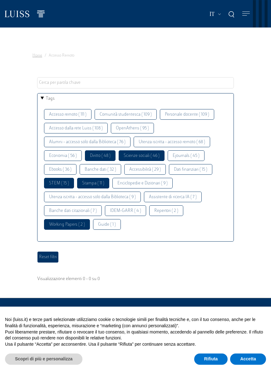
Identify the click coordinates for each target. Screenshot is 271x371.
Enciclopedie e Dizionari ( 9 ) (142, 183)
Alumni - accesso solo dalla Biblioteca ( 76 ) (87, 142)
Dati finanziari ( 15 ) (190, 169)
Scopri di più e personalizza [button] (43, 358)
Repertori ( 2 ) (166, 210)
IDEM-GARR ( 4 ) (125, 210)
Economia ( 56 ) (63, 155)
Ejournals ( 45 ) (186, 155)
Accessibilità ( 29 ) (145, 169)
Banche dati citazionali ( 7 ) (73, 210)
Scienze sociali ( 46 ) (142, 155)
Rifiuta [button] (211, 358)
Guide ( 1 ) (107, 224)
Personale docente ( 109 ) (187, 114)
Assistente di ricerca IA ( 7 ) (173, 197)
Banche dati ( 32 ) (100, 169)
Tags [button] (50, 98)
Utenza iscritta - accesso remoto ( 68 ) (172, 142)
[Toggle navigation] (246, 14)
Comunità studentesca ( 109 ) (126, 114)
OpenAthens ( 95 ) (132, 128)
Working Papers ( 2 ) (67, 224)
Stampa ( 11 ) (93, 183)
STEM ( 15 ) (59, 183)
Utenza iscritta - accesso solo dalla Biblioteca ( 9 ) (92, 197)
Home (37, 56)
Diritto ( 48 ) (100, 155)
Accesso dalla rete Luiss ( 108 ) (76, 128)
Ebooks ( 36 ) (60, 169)
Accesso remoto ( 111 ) (67, 114)
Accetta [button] (248, 358)
